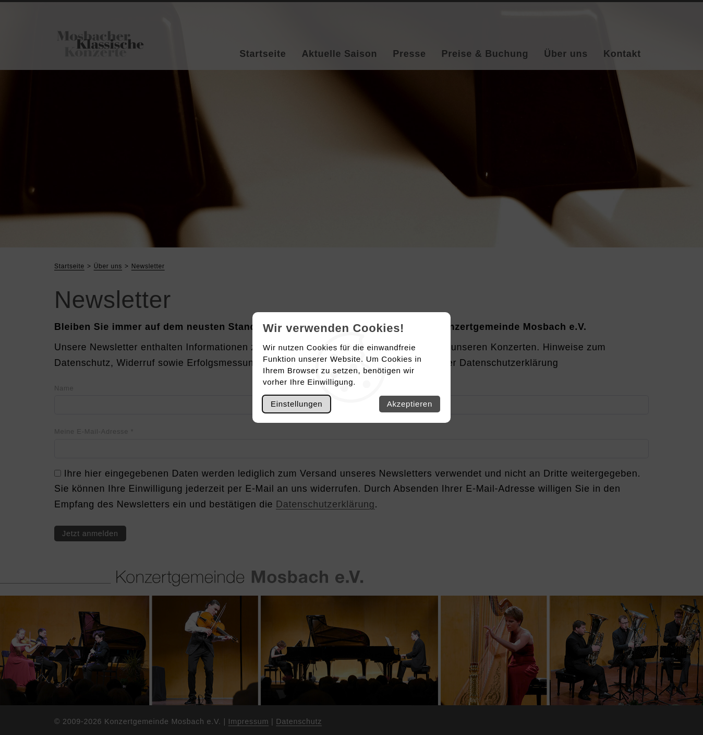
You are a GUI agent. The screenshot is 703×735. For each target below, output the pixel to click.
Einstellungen (296, 403)
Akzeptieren (409, 403)
